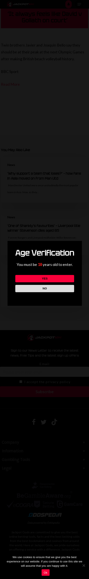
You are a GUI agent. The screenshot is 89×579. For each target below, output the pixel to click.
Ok (45, 572)
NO (45, 288)
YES (45, 278)
